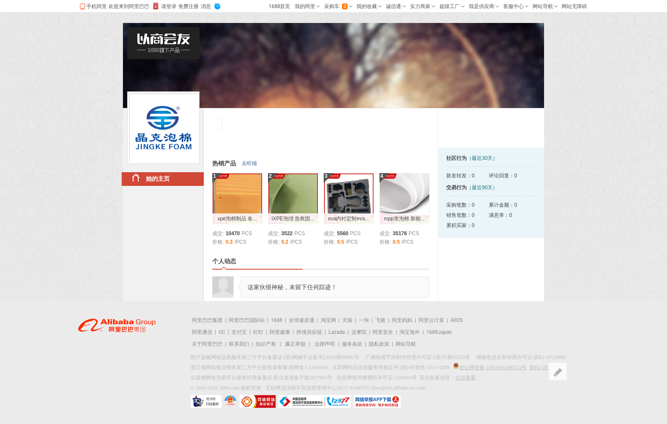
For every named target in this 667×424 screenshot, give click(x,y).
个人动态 (224, 261)
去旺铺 (249, 163)
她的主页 (151, 178)
